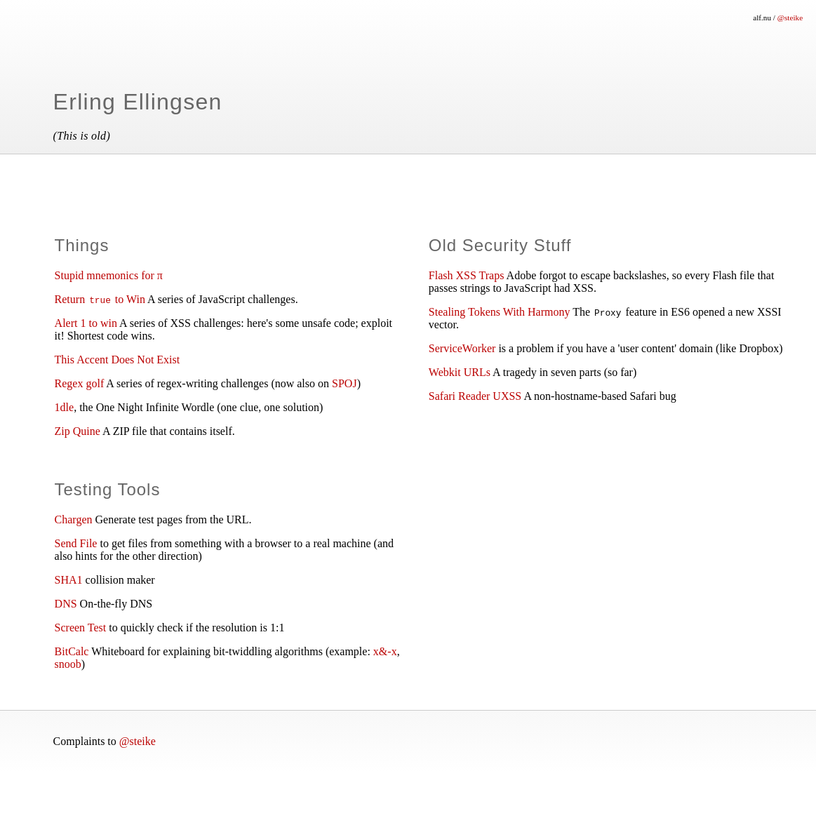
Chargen (74, 519)
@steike (790, 17)
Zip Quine (77, 431)
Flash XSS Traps (466, 275)
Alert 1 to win (86, 323)
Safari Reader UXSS (475, 396)
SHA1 (69, 580)
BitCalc (72, 651)
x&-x (385, 651)
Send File (76, 543)
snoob (68, 664)
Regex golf (80, 383)
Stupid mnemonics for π (109, 275)
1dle (64, 407)
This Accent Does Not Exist (117, 359)
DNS (66, 604)
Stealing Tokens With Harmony (499, 312)
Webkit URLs (459, 372)
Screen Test (81, 627)
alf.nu (762, 17)
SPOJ (344, 383)
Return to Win (100, 299)
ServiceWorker (462, 348)
